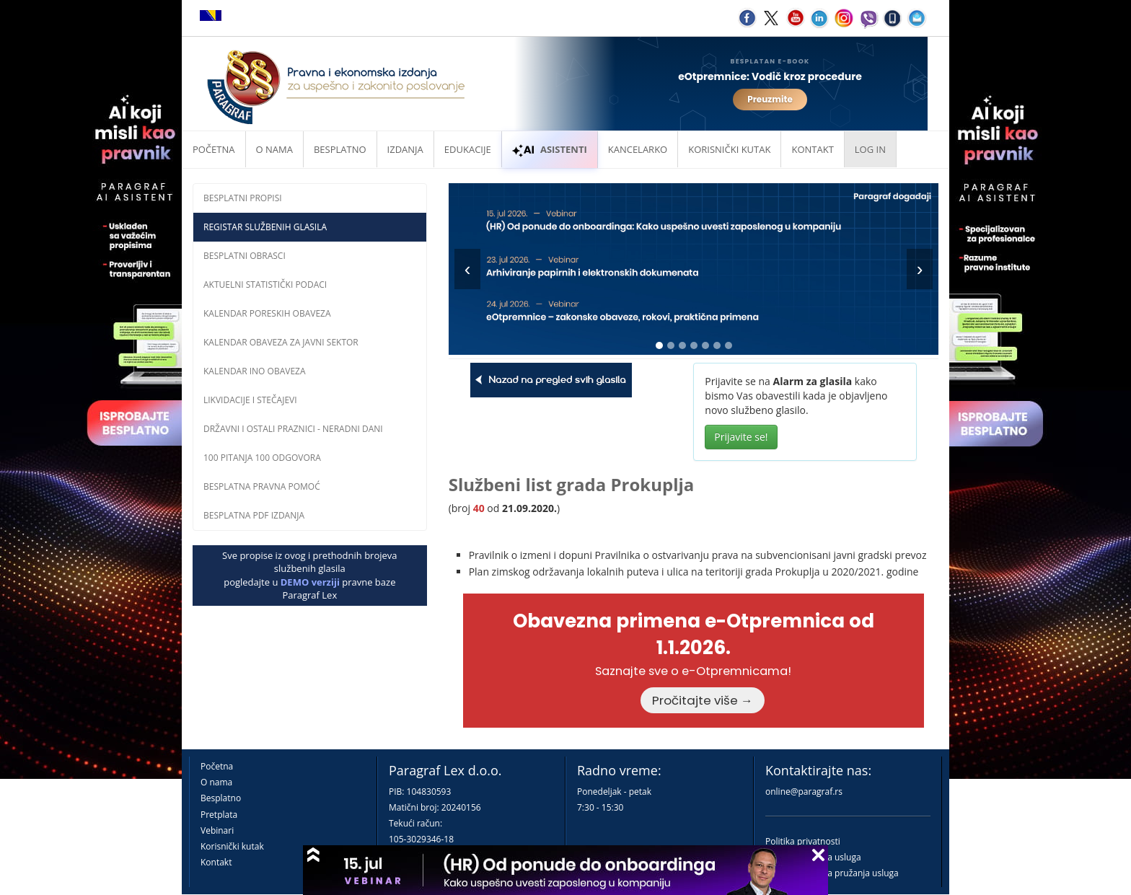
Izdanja (405, 149)
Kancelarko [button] (637, 149)
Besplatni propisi (242, 198)
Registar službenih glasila (265, 227)
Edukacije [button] (467, 149)
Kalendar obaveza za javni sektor (280, 342)
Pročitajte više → (702, 700)
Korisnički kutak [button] (729, 149)
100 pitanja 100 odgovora (262, 457)
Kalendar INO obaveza (254, 371)
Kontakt (216, 862)
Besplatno (340, 149)
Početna (214, 149)
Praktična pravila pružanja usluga (832, 873)
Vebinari (217, 830)
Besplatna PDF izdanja (253, 515)
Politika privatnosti (802, 841)
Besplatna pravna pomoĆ (261, 486)
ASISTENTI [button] (549, 149)
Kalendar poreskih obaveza (267, 313)
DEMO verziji (310, 582)
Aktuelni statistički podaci (265, 284)
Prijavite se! (740, 437)
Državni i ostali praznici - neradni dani (293, 429)
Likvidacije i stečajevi (250, 400)
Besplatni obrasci (244, 256)
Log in (870, 149)
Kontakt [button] (812, 149)
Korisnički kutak (232, 846)
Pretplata (219, 814)
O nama (274, 149)
